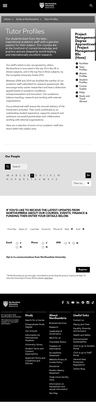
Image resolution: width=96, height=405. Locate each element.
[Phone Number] (57, 229)
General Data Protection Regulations (79, 362)
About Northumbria (57, 317)
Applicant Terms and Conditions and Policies (35, 361)
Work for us (55, 338)
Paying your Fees (81, 325)
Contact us (78, 320)
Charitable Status (57, 342)
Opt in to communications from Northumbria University (36, 257)
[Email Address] (46, 229)
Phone (34, 243)
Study (29, 315)
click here (48, 278)
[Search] (19, 167)
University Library (34, 345)
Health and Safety (81, 335)
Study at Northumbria (27, 19)
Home (7, 19)
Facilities (83, 64)
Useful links (81, 315)
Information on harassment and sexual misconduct (58, 386)
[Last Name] (34, 229)
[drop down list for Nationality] (69, 229)
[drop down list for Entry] (80, 229)
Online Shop (79, 369)
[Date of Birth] (23, 229)
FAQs (82, 93)
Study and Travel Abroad (84, 99)
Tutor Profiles (51, 19)
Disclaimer (54, 367)
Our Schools (31, 331)
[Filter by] (81, 183)
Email (9, 243)
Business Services (57, 323)
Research (53, 327)
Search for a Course (34, 320)
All (7, 176)
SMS (58, 243)
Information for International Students (32, 338)
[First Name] (12, 229)
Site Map (53, 393)
